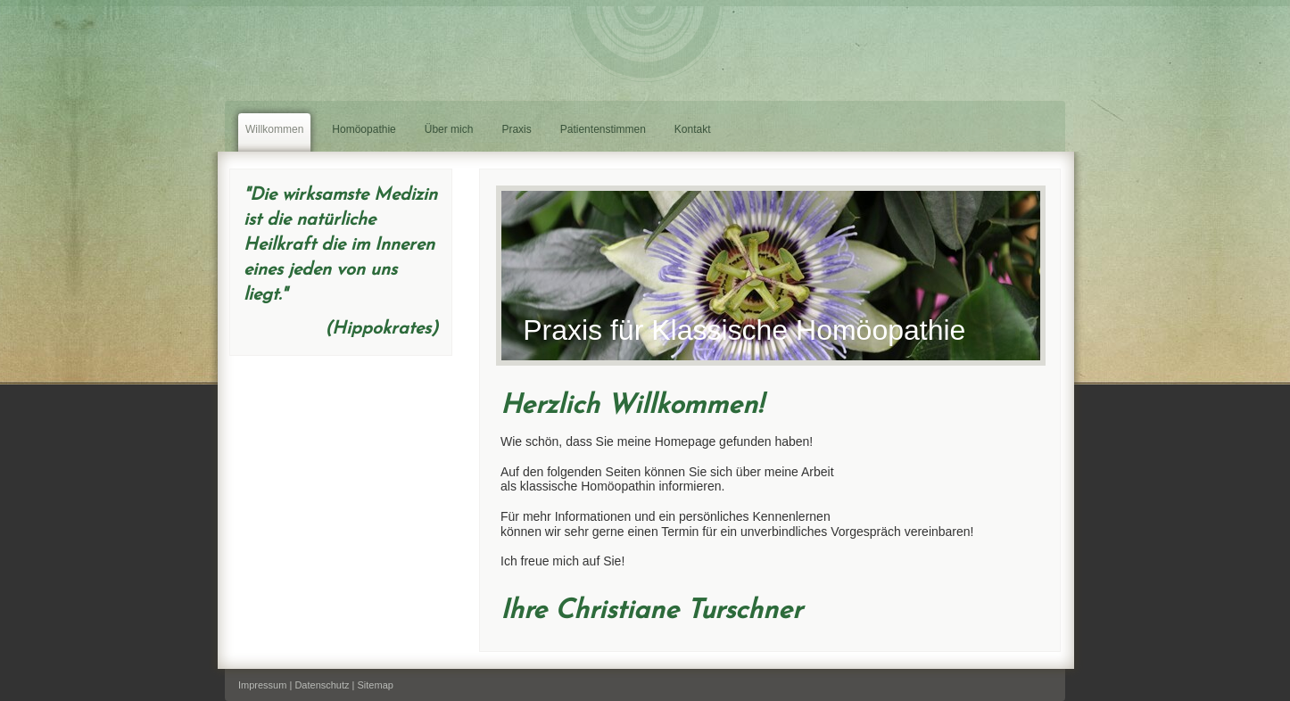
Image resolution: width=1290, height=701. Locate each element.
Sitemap (375, 685)
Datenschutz (321, 685)
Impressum (262, 685)
